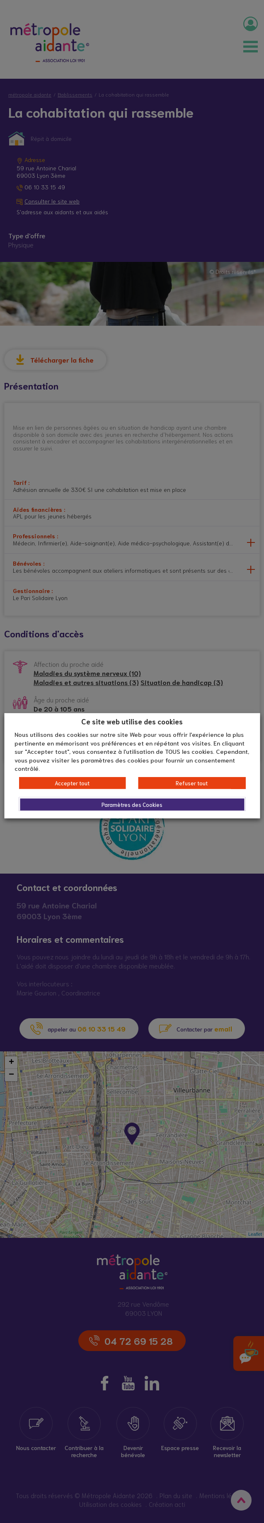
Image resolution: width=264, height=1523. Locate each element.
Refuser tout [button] (192, 783)
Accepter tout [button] (72, 783)
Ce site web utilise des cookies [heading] (132, 720)
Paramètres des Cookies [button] (132, 804)
